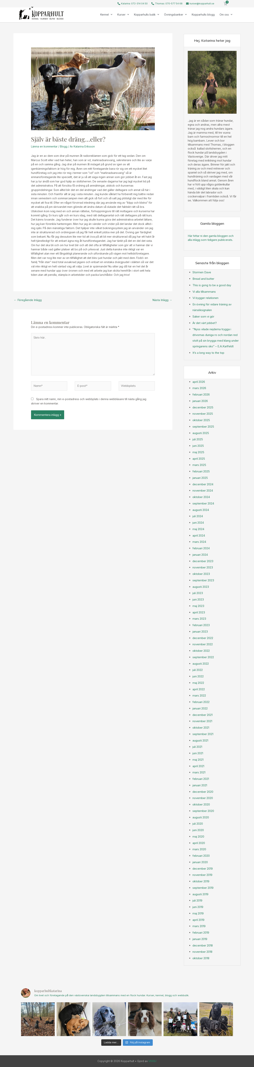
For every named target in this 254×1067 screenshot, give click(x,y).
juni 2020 (198, 830)
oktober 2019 (200, 881)
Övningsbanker (175, 14)
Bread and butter (203, 279)
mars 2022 (199, 695)
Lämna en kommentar (44, 146)
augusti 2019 (200, 894)
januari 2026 (200, 401)
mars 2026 (199, 388)
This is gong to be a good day (211, 285)
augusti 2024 (200, 510)
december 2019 (202, 868)
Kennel (106, 14)
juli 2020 (197, 823)
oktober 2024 (201, 497)
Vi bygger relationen (205, 298)
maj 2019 (198, 913)
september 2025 (203, 426)
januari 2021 (199, 785)
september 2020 (203, 811)
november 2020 (202, 798)
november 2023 (202, 567)
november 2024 (202, 490)
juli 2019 (197, 900)
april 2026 (198, 382)
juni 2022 (198, 676)
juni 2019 (197, 907)
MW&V (153, 1061)
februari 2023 (201, 625)
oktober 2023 (201, 574)
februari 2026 (201, 394)
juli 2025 (197, 439)
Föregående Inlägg (28, 300)
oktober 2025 (201, 420)
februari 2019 (200, 932)
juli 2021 (197, 747)
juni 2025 (198, 446)
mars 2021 (198, 772)
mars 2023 (199, 618)
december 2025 (202, 407)
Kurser (123, 14)
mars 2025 (199, 465)
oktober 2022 (201, 650)
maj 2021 (197, 759)
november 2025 (202, 413)
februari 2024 (201, 548)
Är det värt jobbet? (204, 323)
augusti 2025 (200, 433)
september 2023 (203, 580)
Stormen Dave (201, 272)
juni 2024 (198, 522)
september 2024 (203, 503)
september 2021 (202, 734)
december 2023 (202, 561)
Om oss (226, 14)
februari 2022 (201, 702)
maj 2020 (198, 836)
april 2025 (198, 458)
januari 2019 (199, 939)
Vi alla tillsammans (204, 291)
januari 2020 (200, 862)
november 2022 (202, 644)
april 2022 (198, 689)
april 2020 (198, 843)
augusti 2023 (200, 587)
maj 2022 (198, 683)
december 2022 (202, 638)
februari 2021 (200, 779)
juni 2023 (198, 599)
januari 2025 (200, 478)
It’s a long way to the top (208, 353)
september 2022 (203, 657)
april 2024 (198, 535)
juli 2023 (197, 593)
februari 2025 (201, 471)
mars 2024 (199, 542)
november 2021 (202, 721)
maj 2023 (198, 606)
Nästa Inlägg (162, 300)
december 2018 (202, 945)
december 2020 (202, 792)
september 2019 (202, 888)
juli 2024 (197, 516)
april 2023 (198, 612)
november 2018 (202, 952)
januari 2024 (200, 554)
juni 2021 (197, 753)
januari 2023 (200, 631)
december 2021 (202, 715)
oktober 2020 (201, 804)
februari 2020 (201, 855)
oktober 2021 (200, 727)
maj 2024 (198, 529)
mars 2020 (199, 849)
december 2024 (202, 484)
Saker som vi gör (203, 316)
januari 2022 (200, 708)
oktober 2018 (200, 958)
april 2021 (198, 766)
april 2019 (198, 920)
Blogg (63, 146)
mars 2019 (199, 926)
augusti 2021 (200, 740)
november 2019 (202, 875)
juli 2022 (197, 670)
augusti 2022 (200, 663)
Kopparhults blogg (203, 14)
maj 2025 (198, 452)
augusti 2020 (200, 817)
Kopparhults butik (146, 14)
